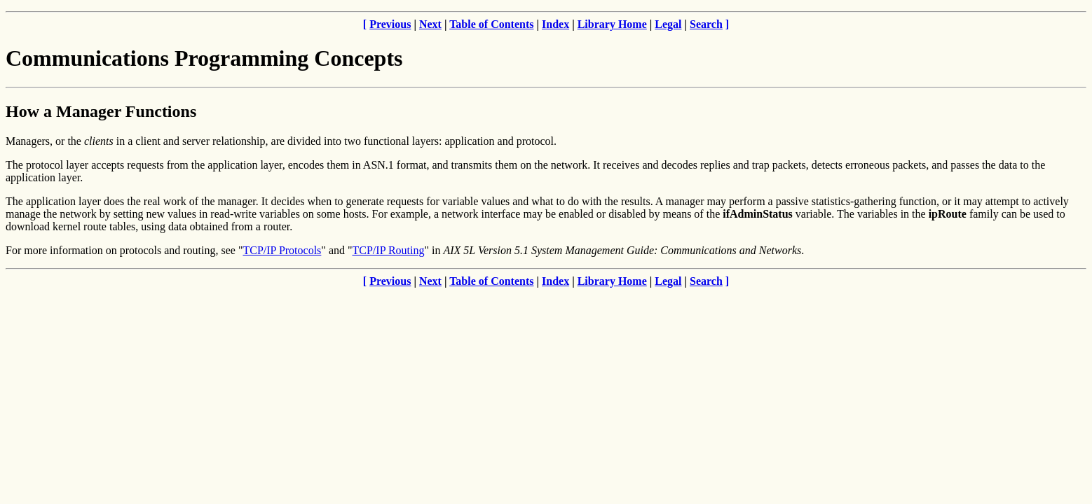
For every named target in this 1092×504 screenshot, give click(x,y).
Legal (668, 24)
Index (555, 24)
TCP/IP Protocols (282, 250)
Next (430, 24)
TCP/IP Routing (389, 250)
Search (706, 24)
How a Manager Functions (101, 111)
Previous (390, 24)
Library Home (612, 24)
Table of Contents (491, 24)
